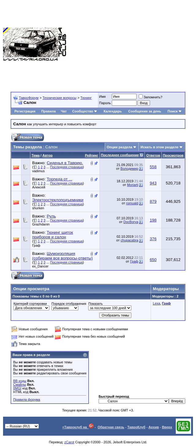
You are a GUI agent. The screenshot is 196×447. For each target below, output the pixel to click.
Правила (48, 111)
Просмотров (173, 155)
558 (153, 167)
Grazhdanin (41, 224)
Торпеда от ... (59, 179)
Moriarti (132, 185)
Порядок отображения (68, 303)
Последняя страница (66, 167)
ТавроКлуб (136, 427)
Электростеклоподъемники (57, 200)
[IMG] (17, 388)
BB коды (19, 381)
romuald (132, 203)
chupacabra (129, 240)
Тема (36, 155)
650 (153, 259)
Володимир (129, 168)
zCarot (69, 442)
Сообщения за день (144, 111)
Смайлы (19, 384)
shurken (38, 208)
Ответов (153, 155)
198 (153, 220)
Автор (47, 155)
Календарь (113, 111)
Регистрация (25, 111)
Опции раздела (119, 147)
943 (153, 183)
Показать (95, 303)
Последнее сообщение (120, 155)
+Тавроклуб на (78, 427)
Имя (102, 96)
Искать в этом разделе (160, 147)
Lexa (156, 303)
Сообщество (84, 111)
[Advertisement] (131, 44)
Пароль (105, 103)
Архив (154, 427)
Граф (36, 245)
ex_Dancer (40, 266)
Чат (63, 111)
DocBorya (130, 222)
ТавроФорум (29, 98)
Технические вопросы (60, 98)
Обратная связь (111, 427)
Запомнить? (151, 97)
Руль (51, 216)
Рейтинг (91, 155)
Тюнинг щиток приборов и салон (52, 234)
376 (153, 239)
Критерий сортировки (30, 303)
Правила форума (26, 399)
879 (153, 201)
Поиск (175, 111)
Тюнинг (86, 98)
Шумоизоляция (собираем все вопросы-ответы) (62, 255)
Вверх (167, 427)
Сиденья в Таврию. (65, 163)
